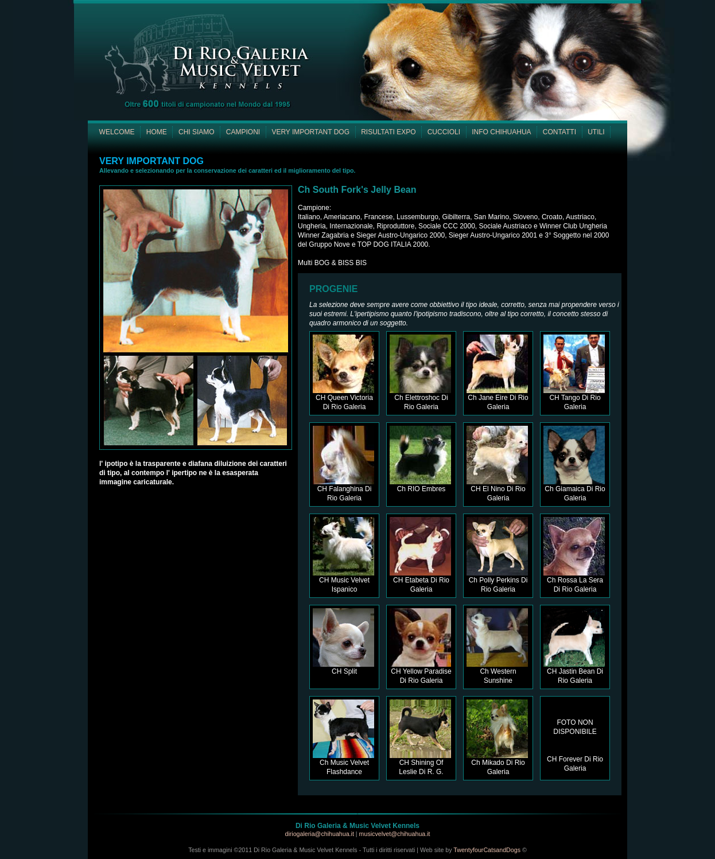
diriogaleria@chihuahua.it (320, 833)
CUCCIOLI (444, 132)
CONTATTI (559, 132)
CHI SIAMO (196, 132)
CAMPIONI (243, 132)
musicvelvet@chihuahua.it (394, 833)
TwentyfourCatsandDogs (486, 849)
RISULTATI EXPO (388, 132)
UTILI (596, 132)
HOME (156, 132)
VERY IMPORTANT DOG (310, 132)
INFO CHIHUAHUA (501, 132)
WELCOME (117, 132)
